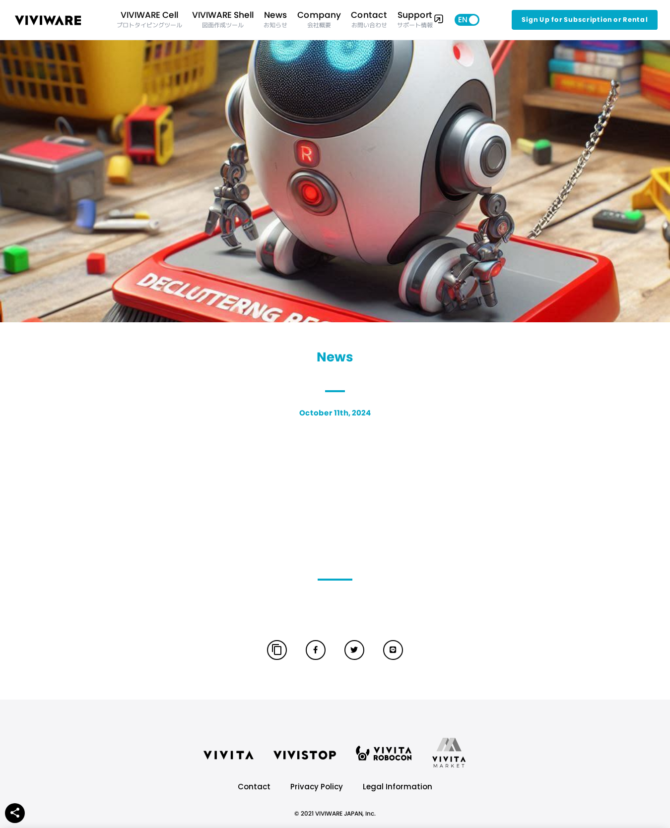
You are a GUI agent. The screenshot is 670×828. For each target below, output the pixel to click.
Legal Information (397, 786)
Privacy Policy (316, 786)
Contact (254, 786)
